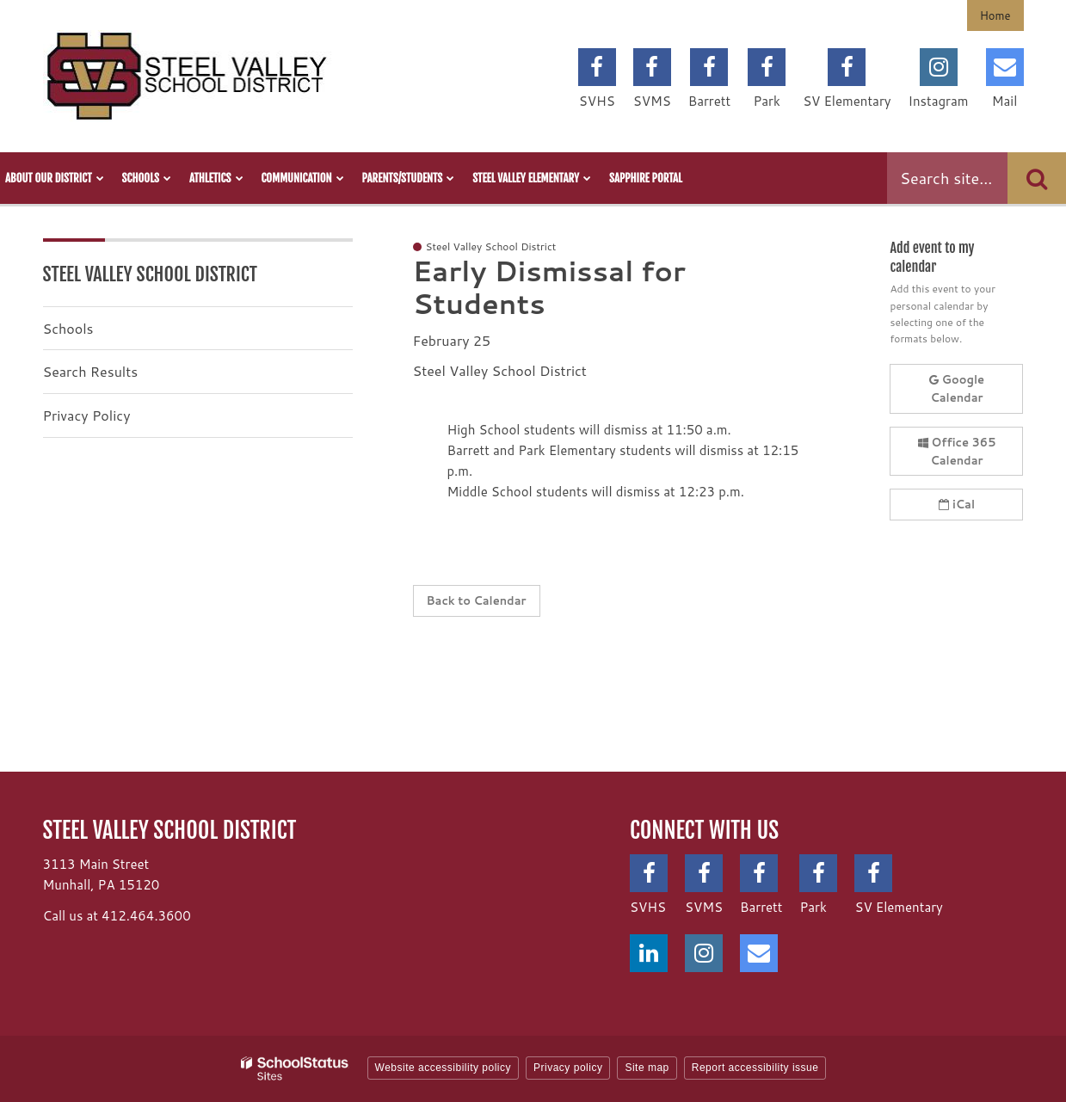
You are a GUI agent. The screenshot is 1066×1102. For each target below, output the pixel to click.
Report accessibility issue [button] (755, 1068)
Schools (68, 328)
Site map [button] (647, 1068)
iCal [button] (957, 504)
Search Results (91, 371)
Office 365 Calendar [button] (957, 451)
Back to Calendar (477, 600)
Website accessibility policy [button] (443, 1068)
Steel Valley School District (150, 274)
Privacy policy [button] (567, 1068)
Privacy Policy (87, 415)
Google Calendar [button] (956, 388)
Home (995, 15)
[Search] (1036, 178)
